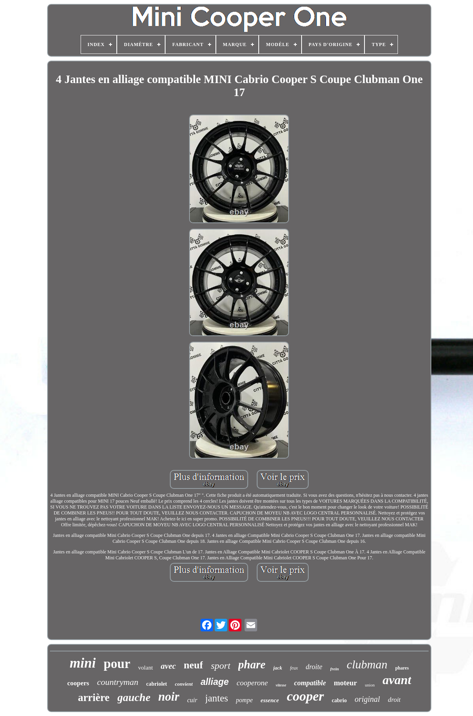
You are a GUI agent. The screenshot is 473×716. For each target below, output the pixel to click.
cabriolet (156, 684)
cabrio (339, 700)
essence (270, 700)
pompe (244, 700)
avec (168, 666)
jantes (216, 698)
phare (251, 664)
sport (220, 665)
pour (117, 664)
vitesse (281, 685)
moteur (345, 683)
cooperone (252, 683)
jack (277, 668)
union (370, 685)
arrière (93, 697)
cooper (305, 696)
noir (168, 696)
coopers (78, 683)
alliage (215, 682)
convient (184, 684)
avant (397, 680)
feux (294, 668)
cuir (192, 700)
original (367, 699)
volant (145, 667)
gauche (134, 697)
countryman (117, 682)
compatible (310, 683)
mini (83, 663)
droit (394, 699)
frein (334, 668)
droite (314, 667)
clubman (367, 664)
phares (402, 668)
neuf (193, 665)
